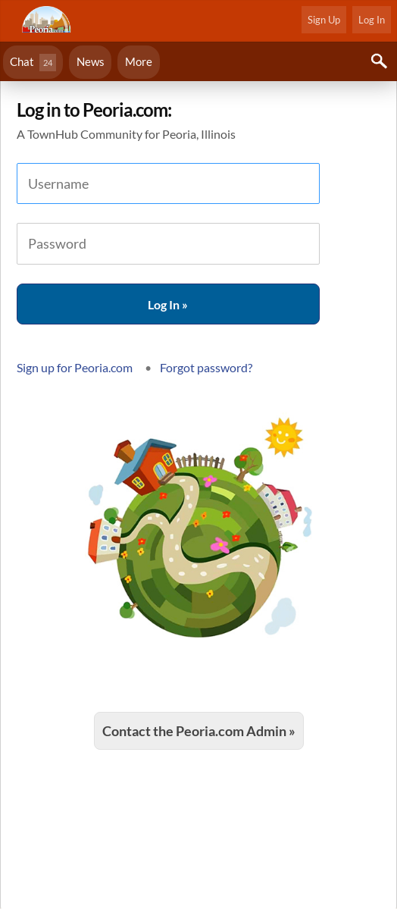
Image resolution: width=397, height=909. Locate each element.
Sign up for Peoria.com (75, 367)
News (91, 61)
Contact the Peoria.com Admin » (198, 730)
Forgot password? (206, 367)
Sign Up (324, 20)
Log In (371, 20)
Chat (33, 62)
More (138, 61)
